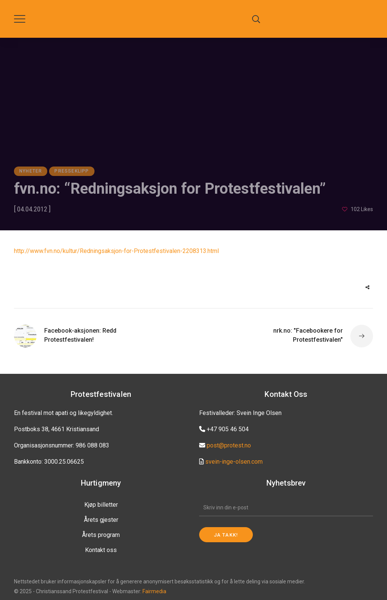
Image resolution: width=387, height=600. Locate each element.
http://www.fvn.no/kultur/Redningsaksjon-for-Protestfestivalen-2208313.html (116, 250)
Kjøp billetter (101, 504)
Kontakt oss (101, 550)
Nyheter (30, 171)
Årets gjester (101, 519)
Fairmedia (154, 591)
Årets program (101, 534)
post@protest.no (229, 445)
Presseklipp (71, 171)
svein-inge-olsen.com (234, 461)
